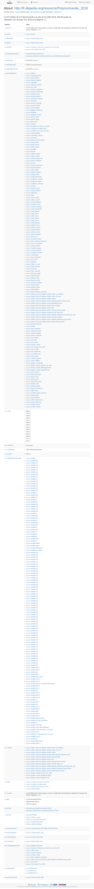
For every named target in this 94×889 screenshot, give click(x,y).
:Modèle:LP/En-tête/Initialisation (37, 727)
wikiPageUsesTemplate (13, 458)
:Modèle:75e (32, 559)
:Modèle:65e (32, 628)
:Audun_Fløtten (33, 108)
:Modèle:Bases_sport (34, 676)
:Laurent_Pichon (33, 246)
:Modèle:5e (31, 520)
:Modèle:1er (32, 476)
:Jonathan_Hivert (33, 204)
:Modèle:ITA (32, 699)
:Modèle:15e (32, 552)
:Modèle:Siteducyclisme (35, 718)
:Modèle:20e (32, 555)
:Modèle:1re (32, 479)
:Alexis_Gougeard (33, 80)
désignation (10, 449)
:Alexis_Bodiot (32, 78)
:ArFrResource (31, 868)
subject (7, 782)
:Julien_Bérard (32, 211)
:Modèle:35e (32, 495)
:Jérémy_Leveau (33, 227)
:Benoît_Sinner (32, 119)
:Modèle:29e (32, 490)
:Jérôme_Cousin (33, 232)
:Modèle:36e (32, 584)
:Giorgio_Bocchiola (34, 177)
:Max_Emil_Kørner (33, 381)
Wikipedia (34, 886)
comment (8, 793)
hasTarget (9, 868)
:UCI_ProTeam (32, 349)
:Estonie (30, 151)
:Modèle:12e (32, 465)
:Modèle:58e (32, 617)
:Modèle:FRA (32, 690)
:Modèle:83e (32, 663)
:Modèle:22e (32, 483)
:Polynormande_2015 (34, 43)
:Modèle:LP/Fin (32, 732)
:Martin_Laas (32, 379)
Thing (16, 12)
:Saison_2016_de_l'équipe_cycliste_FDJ (40, 308)
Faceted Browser (71, 2)
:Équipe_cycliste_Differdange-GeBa (38, 367)
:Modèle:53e (32, 605)
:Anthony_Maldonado (34, 91)
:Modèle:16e (32, 472)
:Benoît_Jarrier (32, 117)
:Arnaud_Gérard (33, 105)
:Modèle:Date (32, 538)
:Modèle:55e (32, 610)
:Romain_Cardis (33, 280)
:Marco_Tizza (32, 377)
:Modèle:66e (32, 525)
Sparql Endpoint (84, 2)
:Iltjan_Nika (31, 193)
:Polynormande (33, 133)
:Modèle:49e (32, 557)
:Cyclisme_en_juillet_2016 (36, 128)
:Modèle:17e (32, 561)
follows (8, 43)
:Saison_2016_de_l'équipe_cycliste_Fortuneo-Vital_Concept (45, 310)
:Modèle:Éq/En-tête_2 (34, 741)
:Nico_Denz (31, 259)
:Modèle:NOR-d (33, 713)
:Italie (30, 195)
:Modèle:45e (32, 504)
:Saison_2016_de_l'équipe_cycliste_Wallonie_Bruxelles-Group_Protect (48, 319)
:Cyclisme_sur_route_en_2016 (37, 131)
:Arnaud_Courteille (33, 103)
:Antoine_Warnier (33, 96)
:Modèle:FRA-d (32, 693)
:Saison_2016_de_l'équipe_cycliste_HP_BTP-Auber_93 (44, 312)
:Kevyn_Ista (32, 236)
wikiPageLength (10, 64)
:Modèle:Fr (31, 541)
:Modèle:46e (32, 506)
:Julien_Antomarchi (34, 209)
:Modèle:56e (32, 612)
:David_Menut (32, 142)
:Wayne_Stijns (32, 395)
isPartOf (8, 47)
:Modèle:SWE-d (33, 716)
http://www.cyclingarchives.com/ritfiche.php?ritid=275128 (42, 810)
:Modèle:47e (32, 509)
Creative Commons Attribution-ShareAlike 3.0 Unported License (62, 886)
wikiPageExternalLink (12, 53)
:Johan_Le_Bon (33, 200)
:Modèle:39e (32, 589)
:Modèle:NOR (32, 711)
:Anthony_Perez (33, 94)
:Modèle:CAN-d (33, 679)
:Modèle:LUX (32, 704)
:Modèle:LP (31, 722)
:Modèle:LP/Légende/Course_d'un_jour (39, 734)
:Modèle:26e (32, 566)
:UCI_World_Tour (33, 354)
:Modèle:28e (32, 571)
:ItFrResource (31, 870)
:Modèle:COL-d (32, 681)
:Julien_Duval (32, 213)
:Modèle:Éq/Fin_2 (33, 743)
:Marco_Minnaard (33, 374)
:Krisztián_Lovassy (33, 239)
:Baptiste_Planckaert (34, 110)
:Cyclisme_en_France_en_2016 (37, 126)
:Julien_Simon (32, 220)
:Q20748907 (31, 815)
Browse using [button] (23, 2)
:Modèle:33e (32, 580)
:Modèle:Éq (31, 739)
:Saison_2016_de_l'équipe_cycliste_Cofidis (40, 298)
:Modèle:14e (32, 469)
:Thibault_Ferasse (33, 331)
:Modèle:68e (32, 633)
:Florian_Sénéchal (33, 160)
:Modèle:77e (32, 649)
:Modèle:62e (32, 621)
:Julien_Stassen (33, 223)
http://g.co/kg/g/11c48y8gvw (34, 824)
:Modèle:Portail (32, 545)
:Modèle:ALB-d (32, 667)
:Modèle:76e (32, 647)
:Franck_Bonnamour (34, 165)
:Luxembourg (32, 255)
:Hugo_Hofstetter (33, 190)
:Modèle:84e (32, 665)
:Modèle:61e (32, 619)
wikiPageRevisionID (11, 69)
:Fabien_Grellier (33, 154)
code (8, 411)
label (7, 799)
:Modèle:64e (32, 626)
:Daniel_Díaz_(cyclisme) (35, 140)
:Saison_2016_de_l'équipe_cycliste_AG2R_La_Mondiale (44, 294)
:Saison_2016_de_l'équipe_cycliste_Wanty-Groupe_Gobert (45, 321)
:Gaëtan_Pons (32, 174)
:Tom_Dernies (32, 337)
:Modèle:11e (32, 463)
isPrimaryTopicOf (10, 832)
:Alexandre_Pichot (33, 75)
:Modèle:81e (32, 658)
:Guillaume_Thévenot (34, 183)
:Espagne (31, 149)
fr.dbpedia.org (58, 12)
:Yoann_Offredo (33, 360)
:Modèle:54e (32, 607)
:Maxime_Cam (32, 383)
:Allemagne (31, 82)
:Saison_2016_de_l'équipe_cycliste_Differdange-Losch (44, 303)
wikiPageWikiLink (11, 73)
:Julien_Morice (32, 218)
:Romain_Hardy (33, 287)
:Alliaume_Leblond (33, 85)
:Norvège (31, 262)
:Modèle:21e (32, 481)
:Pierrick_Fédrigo (33, 273)
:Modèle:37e (32, 497)
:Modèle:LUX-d (32, 706)
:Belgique (31, 112)
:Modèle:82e (32, 660)
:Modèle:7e (31, 532)
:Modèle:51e (32, 601)
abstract (8, 28)
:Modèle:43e (32, 596)
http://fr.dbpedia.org (36, 12)
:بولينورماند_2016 (33, 817)
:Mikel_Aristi (32, 390)
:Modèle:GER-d (33, 695)
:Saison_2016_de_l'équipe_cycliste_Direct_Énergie (43, 305)
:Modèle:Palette (33, 543)
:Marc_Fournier (32, 372)
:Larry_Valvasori (33, 397)
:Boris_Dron (32, 121)
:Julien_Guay (32, 216)
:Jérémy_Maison (33, 229)
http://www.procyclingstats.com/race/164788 (38, 808)
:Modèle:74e (32, 644)
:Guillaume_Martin (33, 181)
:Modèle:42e (32, 594)
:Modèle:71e (32, 637)
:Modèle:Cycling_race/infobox (37, 720)
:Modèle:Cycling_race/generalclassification (40, 683)
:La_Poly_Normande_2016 (36, 819)
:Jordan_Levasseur (34, 206)
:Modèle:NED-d (33, 709)
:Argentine (31, 101)
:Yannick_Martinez (33, 358)
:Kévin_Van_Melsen (34, 243)
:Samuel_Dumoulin (34, 324)
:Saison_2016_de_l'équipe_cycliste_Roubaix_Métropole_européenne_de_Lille (50, 314)
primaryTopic (10, 877)
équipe (8, 747)
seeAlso (8, 808)
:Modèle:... (31, 458)
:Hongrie (31, 186)
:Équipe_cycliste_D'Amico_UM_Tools (39, 365)
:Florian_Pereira (33, 404)
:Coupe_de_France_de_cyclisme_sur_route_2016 (42, 47)
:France (30, 34)
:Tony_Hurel (32, 342)
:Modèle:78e (32, 651)
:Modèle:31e (32, 575)
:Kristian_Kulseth (33, 406)
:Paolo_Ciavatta (33, 266)
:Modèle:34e (32, 582)
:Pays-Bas (31, 269)
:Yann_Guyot (32, 356)
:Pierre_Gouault (33, 271)
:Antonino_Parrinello (34, 98)
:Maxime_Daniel (33, 386)
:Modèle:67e (32, 630)
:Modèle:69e (32, 635)
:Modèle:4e (31, 513)
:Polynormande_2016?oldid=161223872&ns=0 (42, 828)
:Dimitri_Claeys (32, 147)
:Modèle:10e (32, 460)
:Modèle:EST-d (32, 688)
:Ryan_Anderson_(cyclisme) (36, 292)
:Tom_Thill (31, 340)
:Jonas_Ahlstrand (33, 202)
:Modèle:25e (32, 488)
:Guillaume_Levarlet (34, 179)
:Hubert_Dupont (33, 188)
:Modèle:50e (32, 515)
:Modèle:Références (34, 548)
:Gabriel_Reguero (33, 172)
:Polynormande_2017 (34, 38)
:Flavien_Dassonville (34, 158)
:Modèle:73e (32, 642)
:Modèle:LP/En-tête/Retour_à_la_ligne (39, 729)
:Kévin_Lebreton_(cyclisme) (36, 241)
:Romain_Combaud (34, 282)
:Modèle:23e (32, 486)
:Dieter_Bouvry (32, 144)
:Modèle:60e (32, 522)
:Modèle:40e (32, 502)
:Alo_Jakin (31, 87)
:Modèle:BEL (32, 672)
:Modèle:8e (31, 534)
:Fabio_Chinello (33, 156)
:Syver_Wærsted (33, 328)
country (8, 34)
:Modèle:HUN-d (33, 697)
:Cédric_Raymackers (34, 400)
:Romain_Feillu (32, 285)
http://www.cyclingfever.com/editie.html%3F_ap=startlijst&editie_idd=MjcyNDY (48, 56)
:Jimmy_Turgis (32, 197)
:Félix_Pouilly (32, 170)
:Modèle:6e (31, 527)
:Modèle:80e (32, 656)
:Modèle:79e (32, 653)
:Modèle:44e (32, 598)
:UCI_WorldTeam (33, 351)
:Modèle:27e (32, 568)
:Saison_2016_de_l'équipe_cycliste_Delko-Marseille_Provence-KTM (48, 301)
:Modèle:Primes (33, 736)
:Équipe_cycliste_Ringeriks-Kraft (37, 370)
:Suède (30, 326)
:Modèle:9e (31, 536)
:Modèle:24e (32, 564)
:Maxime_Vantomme (34, 388)
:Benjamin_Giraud (33, 114)
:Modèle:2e (31, 492)
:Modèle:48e (32, 511)
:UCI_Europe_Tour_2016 (35, 49)
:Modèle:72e (32, 640)
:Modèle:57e (32, 614)
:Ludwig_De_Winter (34, 252)
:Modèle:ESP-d (32, 686)
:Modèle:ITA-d (32, 702)
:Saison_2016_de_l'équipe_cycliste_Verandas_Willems (44, 317)
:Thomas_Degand (33, 333)
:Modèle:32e (32, 578)
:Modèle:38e (32, 587)
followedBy (9, 38)
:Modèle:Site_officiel (34, 550)
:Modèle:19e (32, 474)
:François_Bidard (33, 167)
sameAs (8, 815)
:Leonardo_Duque (33, 248)
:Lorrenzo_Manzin (33, 250)
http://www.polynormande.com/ (35, 53)
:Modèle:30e (32, 573)
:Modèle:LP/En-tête (34, 725)
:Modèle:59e (32, 518)
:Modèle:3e (31, 499)
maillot (8, 454)
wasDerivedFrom (11, 828)
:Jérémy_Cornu (33, 225)
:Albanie (30, 73)
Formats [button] (35, 2)
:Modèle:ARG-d (33, 670)
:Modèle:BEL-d (32, 674)
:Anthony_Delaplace (34, 89)
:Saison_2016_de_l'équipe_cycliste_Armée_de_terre (43, 296)
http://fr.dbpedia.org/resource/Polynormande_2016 (51, 8)
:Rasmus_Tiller (32, 278)
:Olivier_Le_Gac (33, 264)
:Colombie (31, 137)
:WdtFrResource (32, 873)
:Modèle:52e (32, 603)
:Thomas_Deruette (33, 335)
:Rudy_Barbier (32, 289)
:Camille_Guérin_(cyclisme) (36, 393)
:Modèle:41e (32, 591)
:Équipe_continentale (34, 363)
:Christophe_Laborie (34, 135)
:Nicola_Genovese (33, 402)
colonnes (9, 445)
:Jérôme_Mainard (33, 234)
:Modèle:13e (32, 467)
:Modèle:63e (32, 624)
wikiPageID (9, 60)
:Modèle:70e (32, 529)
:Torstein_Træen (33, 344)
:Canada (31, 124)
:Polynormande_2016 (34, 821)
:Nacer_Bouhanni (33, 257)
